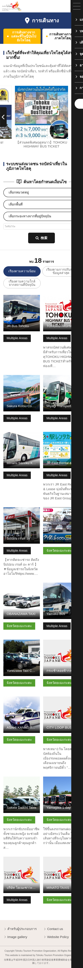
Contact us (53, 929)
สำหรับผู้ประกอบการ (20, 929)
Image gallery (15, 937)
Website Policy (56, 937)
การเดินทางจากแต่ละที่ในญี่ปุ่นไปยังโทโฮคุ (23, 36)
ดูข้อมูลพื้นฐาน (13, 297)
